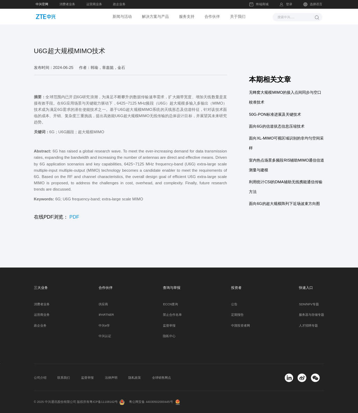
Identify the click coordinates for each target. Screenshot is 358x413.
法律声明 (111, 377)
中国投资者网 (240, 325)
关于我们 (237, 16)
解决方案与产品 (155, 16)
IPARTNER (106, 314)
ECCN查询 (170, 304)
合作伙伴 (212, 16)
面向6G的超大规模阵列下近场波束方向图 (284, 203)
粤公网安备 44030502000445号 (151, 402)
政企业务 (119, 4)
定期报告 (237, 314)
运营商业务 (94, 4)
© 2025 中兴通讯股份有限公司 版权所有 (62, 402)
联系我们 (63, 377)
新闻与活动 (122, 16)
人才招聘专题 (308, 325)
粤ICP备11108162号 (104, 402)
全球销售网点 (161, 377)
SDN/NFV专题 (309, 304)
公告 (234, 304)
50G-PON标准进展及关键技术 (275, 114)
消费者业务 (67, 4)
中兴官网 (42, 4)
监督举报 (169, 325)
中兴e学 (104, 325)
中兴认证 (105, 336)
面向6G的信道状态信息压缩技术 (276, 126)
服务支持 (186, 16)
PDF (74, 217)
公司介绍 (40, 377)
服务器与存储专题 (311, 314)
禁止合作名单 (172, 314)
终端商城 (258, 4)
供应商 (103, 304)
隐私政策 (134, 377)
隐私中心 (169, 336)
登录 (289, 4)
